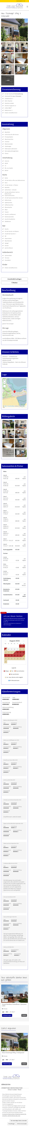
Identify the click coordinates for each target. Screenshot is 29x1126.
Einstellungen (11, 1123)
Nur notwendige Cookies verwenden (19, 1120)
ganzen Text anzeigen (8, 323)
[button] (14, 391)
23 (23, 655)
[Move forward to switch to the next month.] (23, 641)
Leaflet (4, 406)
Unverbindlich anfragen (14, 279)
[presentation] (2, 993)
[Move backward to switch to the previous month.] (5, 641)
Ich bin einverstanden (22, 1123)
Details (24, 1015)
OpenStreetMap (11, 406)
